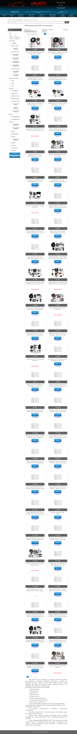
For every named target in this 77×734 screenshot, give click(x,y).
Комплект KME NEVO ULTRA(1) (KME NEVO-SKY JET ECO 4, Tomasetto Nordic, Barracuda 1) (57, 258)
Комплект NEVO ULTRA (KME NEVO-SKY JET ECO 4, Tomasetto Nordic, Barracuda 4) (35, 309)
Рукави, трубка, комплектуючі (52, 15)
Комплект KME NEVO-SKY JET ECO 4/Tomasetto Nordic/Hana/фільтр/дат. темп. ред (57, 386)
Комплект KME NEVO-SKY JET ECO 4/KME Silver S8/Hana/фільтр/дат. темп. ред (57, 642)
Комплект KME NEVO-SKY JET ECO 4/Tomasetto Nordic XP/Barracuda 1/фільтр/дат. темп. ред (35, 488)
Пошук (67, 22)
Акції (46, 11)
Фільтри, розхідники (62, 15)
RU (62, 5)
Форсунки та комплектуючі (31, 15)
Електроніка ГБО (11, 15)
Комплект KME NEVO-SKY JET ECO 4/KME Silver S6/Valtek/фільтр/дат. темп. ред (58, 207)
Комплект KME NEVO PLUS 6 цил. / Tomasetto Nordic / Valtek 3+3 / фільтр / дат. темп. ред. (35, 591)
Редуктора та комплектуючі (21, 15)
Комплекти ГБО (4, 15)
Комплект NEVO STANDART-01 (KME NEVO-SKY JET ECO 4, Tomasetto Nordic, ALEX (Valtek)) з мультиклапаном (35, 284)
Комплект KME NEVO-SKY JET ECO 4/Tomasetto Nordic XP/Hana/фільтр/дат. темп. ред (35, 463)
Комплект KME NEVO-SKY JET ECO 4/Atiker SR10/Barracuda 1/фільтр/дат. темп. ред (35, 335)
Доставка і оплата (33, 11)
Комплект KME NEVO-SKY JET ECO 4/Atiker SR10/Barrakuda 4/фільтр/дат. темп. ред (35, 412)
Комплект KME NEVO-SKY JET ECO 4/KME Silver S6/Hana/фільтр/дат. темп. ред (35, 539)
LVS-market (13, 19)
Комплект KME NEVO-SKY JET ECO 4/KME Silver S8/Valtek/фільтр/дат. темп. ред (58, 437)
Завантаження (41, 11)
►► (53, 33)
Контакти (38, 12)
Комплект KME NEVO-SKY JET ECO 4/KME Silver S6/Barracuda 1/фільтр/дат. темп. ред (58, 591)
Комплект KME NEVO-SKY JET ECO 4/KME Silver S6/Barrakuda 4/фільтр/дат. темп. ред (35, 616)
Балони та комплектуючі (42, 15)
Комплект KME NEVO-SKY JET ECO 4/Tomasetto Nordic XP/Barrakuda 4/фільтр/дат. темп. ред (35, 514)
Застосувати (14, 156)
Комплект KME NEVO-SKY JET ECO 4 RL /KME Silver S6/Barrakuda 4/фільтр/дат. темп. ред (57, 616)
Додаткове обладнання (71, 15)
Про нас (27, 11)
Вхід (58, 2)
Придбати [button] (35, 57)
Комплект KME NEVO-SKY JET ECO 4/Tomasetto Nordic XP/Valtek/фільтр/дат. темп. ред (58, 130)
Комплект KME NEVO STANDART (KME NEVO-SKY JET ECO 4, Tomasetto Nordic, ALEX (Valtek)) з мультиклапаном (57, 284)
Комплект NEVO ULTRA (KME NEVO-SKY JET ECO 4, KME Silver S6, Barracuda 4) (35, 642)
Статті (50, 11)
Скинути (14, 153)
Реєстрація (62, 2)
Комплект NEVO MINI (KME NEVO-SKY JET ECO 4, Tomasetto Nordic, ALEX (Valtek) (35, 130)
